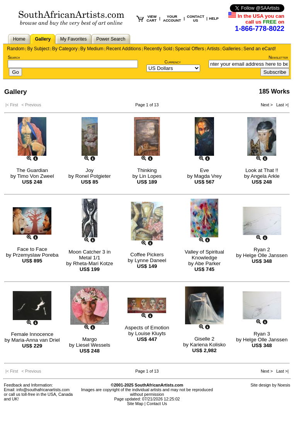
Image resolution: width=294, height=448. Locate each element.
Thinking (146, 170)
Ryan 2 (262, 249)
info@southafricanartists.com (43, 389)
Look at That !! (261, 170)
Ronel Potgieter (93, 176)
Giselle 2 (204, 339)
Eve (204, 170)
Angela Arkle (265, 176)
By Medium (92, 48)
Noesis (283, 385)
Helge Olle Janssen (265, 255)
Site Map (135, 403)
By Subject (38, 48)
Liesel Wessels (93, 345)
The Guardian (32, 170)
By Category (65, 48)
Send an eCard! (259, 48)
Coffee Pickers (146, 254)
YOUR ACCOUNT (172, 18)
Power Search (110, 39)
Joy (90, 170)
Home (19, 39)
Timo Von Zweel (35, 176)
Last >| (281, 104)
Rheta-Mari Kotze (93, 263)
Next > (267, 104)
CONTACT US (195, 18)
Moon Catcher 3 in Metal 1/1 (89, 255)
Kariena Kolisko (208, 344)
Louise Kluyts (150, 333)
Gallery (43, 39)
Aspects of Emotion (147, 327)
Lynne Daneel (150, 260)
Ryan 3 (262, 334)
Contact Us (157, 403)
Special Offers (189, 48)
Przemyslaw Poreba (36, 255)
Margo (89, 339)
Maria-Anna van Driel (36, 340)
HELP (214, 18)
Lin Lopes (150, 176)
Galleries (232, 48)
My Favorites (73, 39)
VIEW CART (151, 18)
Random (15, 48)
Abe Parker (208, 263)
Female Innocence (32, 334)
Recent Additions (123, 48)
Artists (213, 48)
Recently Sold (158, 48)
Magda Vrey (207, 176)
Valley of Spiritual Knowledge (204, 255)
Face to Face (32, 249)
